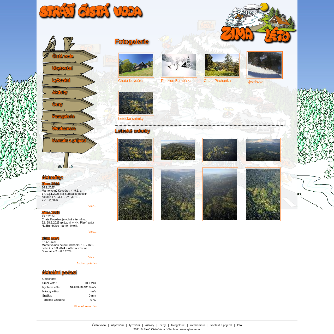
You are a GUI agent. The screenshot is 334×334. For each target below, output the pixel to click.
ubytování (117, 325)
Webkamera (64, 128)
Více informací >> (85, 306)
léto (239, 325)
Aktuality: (52, 177)
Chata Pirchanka (217, 81)
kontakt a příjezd (221, 325)
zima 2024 (50, 238)
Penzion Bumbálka (176, 81)
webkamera (197, 325)
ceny (163, 325)
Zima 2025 (50, 212)
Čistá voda (62, 56)
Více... (92, 206)
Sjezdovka (255, 82)
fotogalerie (177, 325)
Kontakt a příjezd (69, 140)
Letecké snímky (131, 118)
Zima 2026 (50, 184)
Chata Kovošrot (131, 81)
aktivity (149, 325)
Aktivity (59, 92)
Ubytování (62, 68)
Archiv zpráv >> (87, 263)
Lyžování (61, 80)
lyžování (134, 325)
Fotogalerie (63, 116)
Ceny (57, 104)
